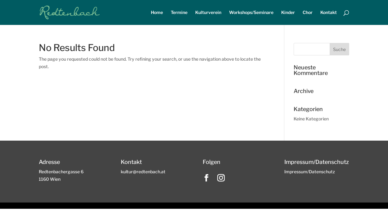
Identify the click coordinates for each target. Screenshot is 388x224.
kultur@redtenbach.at (143, 171)
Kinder (288, 12)
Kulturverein (208, 12)
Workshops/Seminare (251, 12)
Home (157, 12)
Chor (308, 12)
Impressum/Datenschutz (309, 171)
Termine (179, 12)
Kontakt (328, 12)
